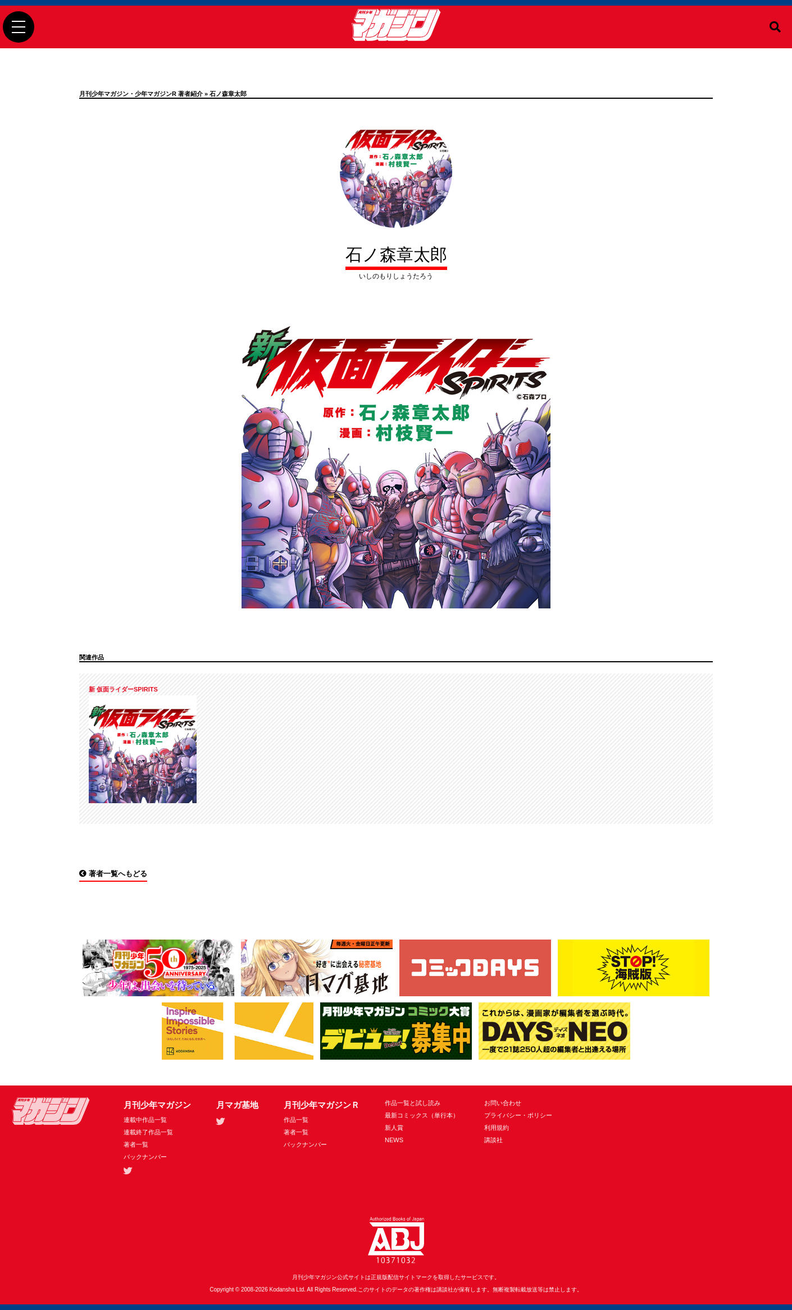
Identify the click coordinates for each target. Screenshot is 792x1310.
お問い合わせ (502, 1103)
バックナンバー (145, 1156)
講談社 (493, 1140)
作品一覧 (296, 1119)
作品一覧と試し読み (412, 1103)
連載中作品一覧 (145, 1119)
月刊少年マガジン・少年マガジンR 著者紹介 (141, 93)
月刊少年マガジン (157, 1105)
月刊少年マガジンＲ (321, 1105)
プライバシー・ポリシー (518, 1115)
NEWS (394, 1140)
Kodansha (282, 1289)
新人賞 (394, 1127)
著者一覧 (136, 1144)
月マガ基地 (237, 1105)
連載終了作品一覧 (148, 1132)
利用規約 (496, 1127)
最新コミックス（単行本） (422, 1115)
